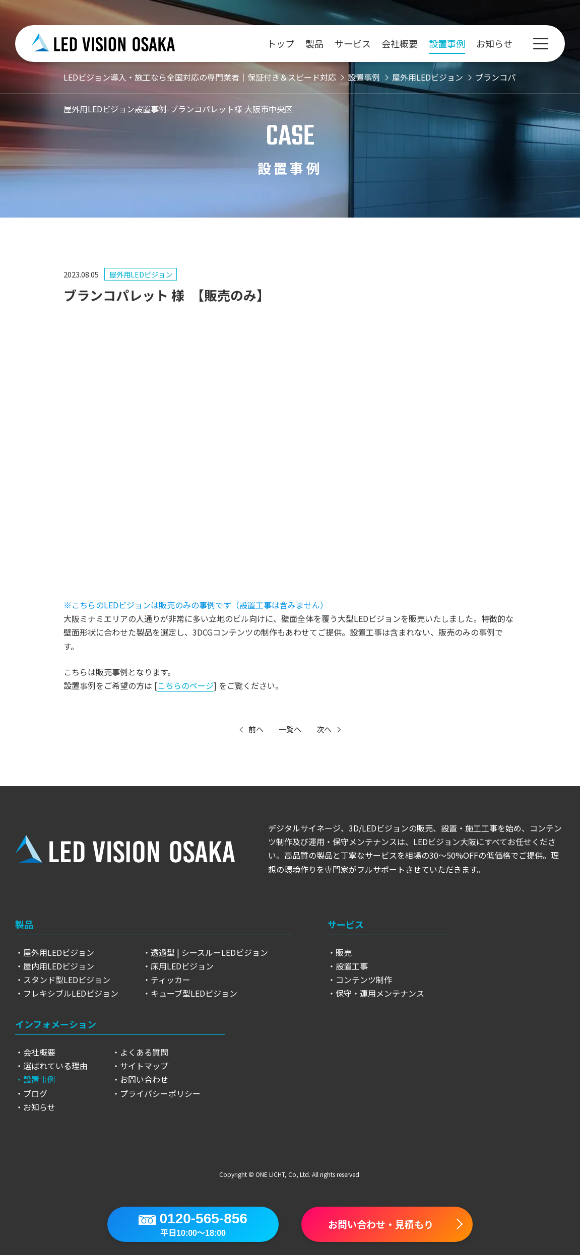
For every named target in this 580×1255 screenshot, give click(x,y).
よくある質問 (144, 1052)
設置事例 (447, 43)
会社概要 (399, 43)
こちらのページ (185, 685)
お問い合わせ (144, 1079)
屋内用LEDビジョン (58, 966)
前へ (256, 729)
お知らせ (494, 43)
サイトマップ (144, 1066)
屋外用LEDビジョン (140, 274)
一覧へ (290, 729)
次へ (324, 729)
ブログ (35, 1093)
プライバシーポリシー (160, 1093)
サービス (353, 43)
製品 (314, 43)
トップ (280, 43)
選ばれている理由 (55, 1066)
